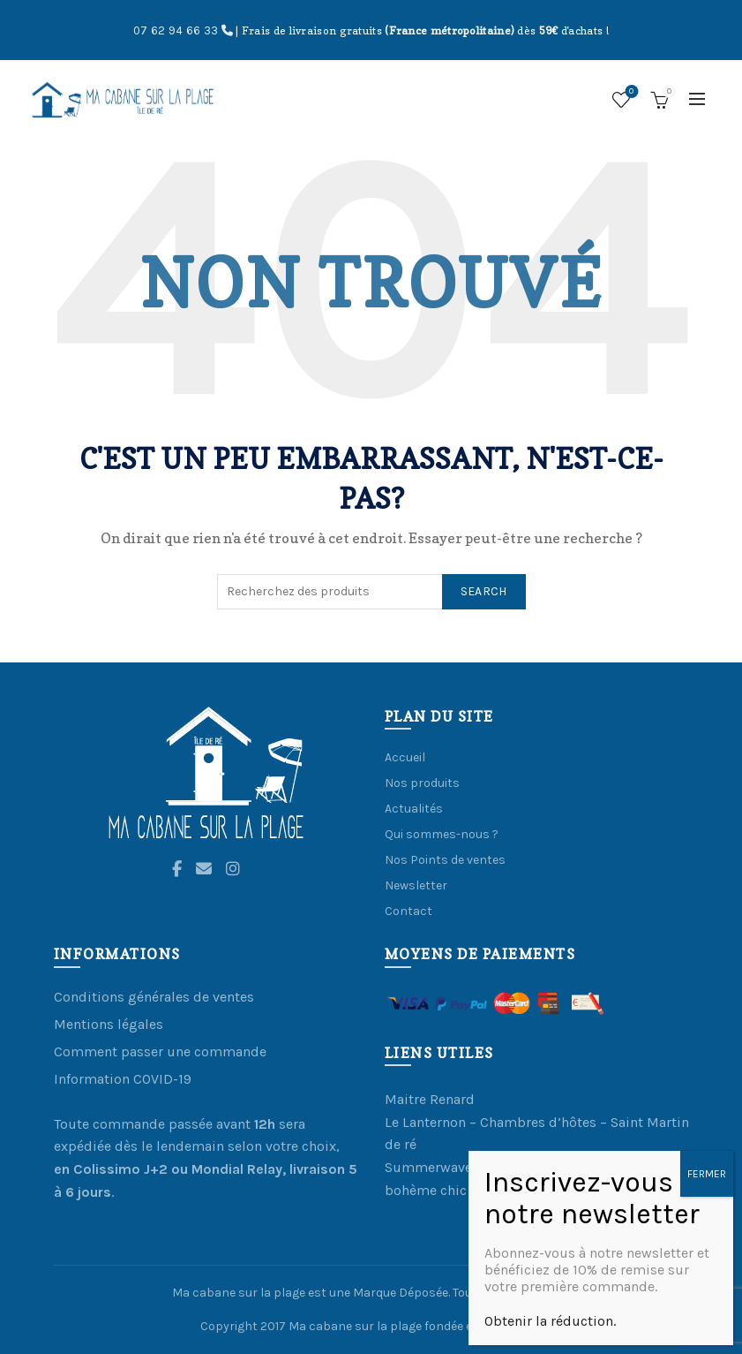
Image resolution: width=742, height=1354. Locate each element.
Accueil (405, 757)
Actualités (414, 808)
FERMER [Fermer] (706, 1245)
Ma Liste (629, 92)
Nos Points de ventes (445, 859)
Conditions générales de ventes (154, 996)
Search (484, 591)
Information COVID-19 (122, 1078)
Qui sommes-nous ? (441, 834)
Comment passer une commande (160, 1051)
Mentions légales (108, 1024)
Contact (408, 911)
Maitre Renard (430, 1099)
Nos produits (422, 782)
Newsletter (416, 885)
